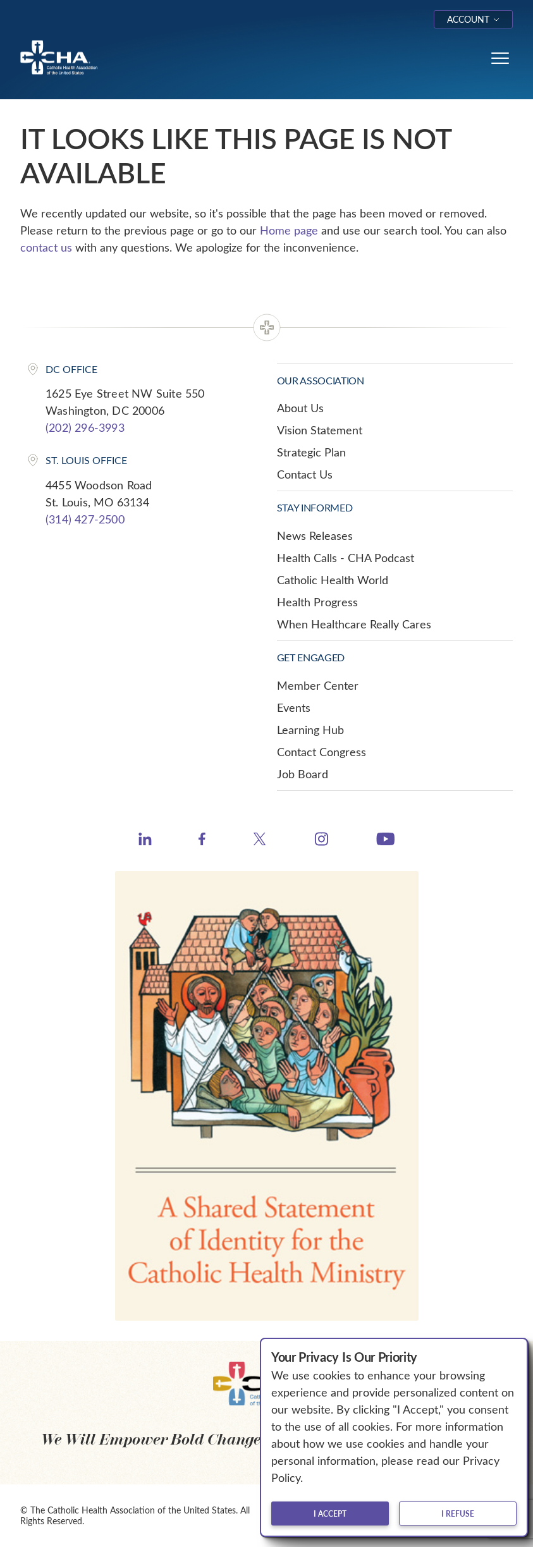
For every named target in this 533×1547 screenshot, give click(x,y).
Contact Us (305, 474)
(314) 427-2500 (85, 519)
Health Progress (317, 601)
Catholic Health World (332, 579)
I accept (330, 1513)
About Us (300, 407)
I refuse (457, 1513)
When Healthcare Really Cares (354, 624)
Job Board (302, 773)
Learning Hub (310, 729)
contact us (46, 247)
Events (293, 707)
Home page (289, 230)
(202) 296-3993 (85, 427)
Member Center (317, 685)
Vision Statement (319, 429)
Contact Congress (321, 751)
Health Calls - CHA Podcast (345, 557)
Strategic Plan (311, 452)
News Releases (315, 535)
